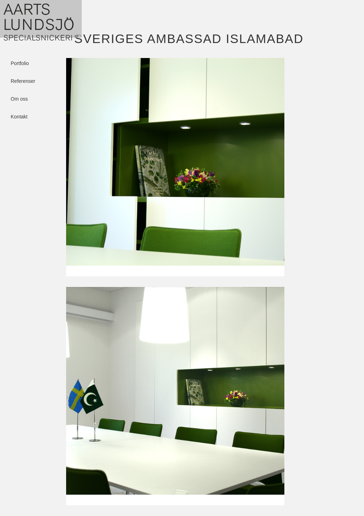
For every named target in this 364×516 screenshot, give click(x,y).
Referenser (23, 70)
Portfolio (20, 52)
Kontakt (19, 106)
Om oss (19, 88)
